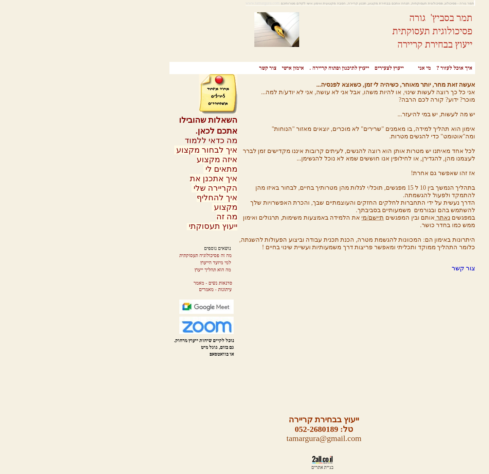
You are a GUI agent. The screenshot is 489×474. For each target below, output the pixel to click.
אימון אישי (215, 68)
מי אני (346, 68)
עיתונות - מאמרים (137, 289)
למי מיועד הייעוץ (138, 262)
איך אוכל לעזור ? (377, 68)
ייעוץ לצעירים (311, 68)
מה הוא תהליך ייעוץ (135, 270)
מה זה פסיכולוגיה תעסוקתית (128, 255)
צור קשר (190, 68)
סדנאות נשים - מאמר (135, 283)
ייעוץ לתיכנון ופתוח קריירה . (261, 68)
